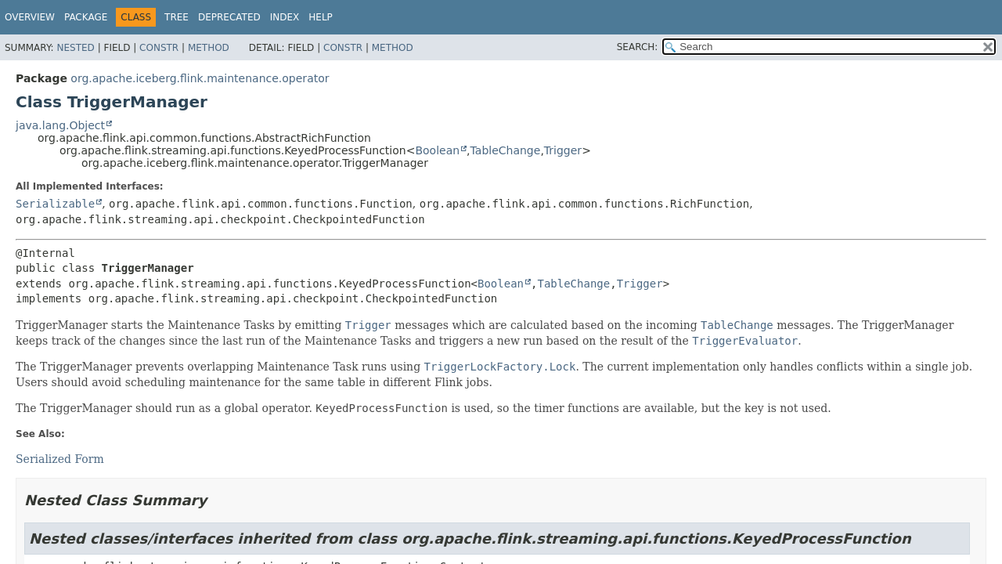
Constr (158, 47)
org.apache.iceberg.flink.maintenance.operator (199, 78)
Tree (176, 17)
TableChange (505, 150)
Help (320, 17)
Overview (30, 17)
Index (285, 17)
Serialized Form (60, 459)
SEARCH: (637, 47)
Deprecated (229, 17)
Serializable (55, 203)
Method (208, 47)
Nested (75, 47)
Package (85, 17)
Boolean (437, 150)
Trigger (563, 150)
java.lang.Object (60, 125)
